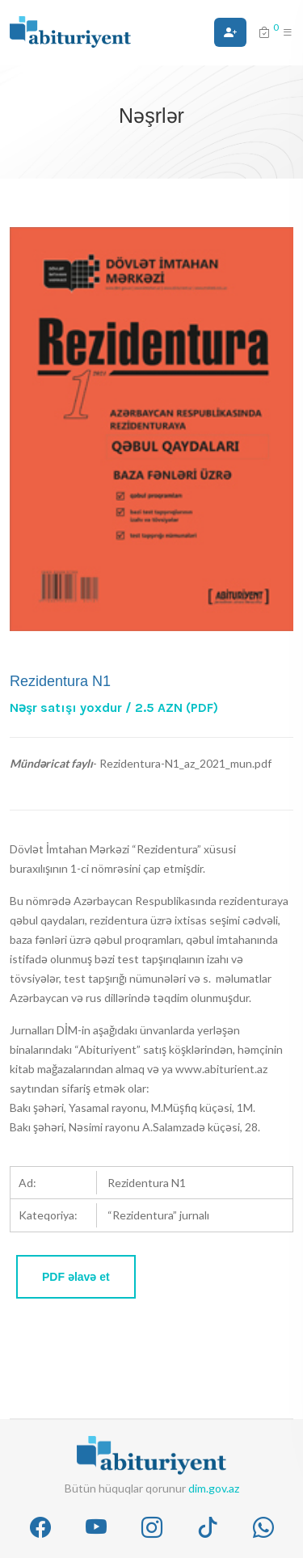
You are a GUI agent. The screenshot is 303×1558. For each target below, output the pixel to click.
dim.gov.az (213, 1488)
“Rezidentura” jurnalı (158, 1215)
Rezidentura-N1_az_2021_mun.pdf (185, 763)
